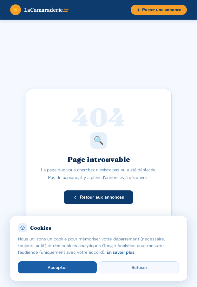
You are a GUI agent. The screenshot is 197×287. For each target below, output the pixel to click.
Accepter (57, 267)
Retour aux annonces (98, 197)
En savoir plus (121, 252)
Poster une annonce (158, 10)
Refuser (139, 267)
